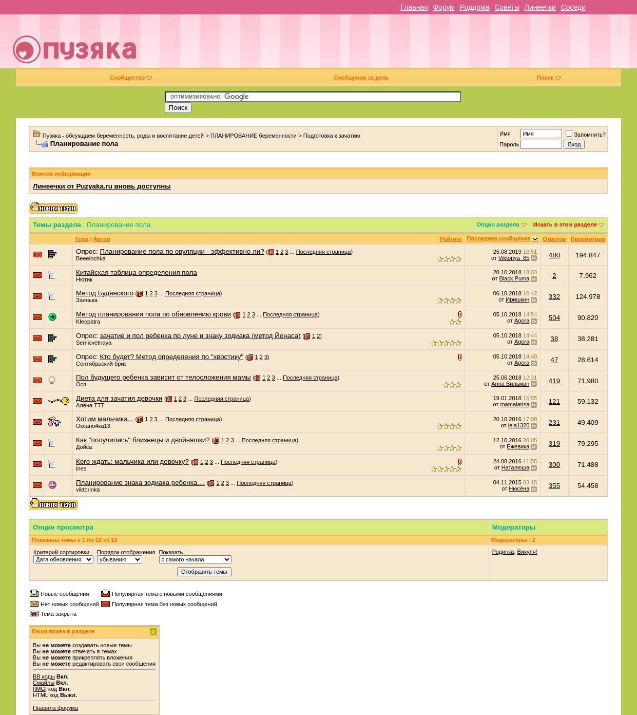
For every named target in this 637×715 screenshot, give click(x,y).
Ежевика (518, 446)
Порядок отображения (126, 552)
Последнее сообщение (499, 238)
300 (554, 464)
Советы (506, 7)
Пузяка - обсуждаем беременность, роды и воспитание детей (123, 136)
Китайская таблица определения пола (136, 272)
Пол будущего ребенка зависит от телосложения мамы (163, 377)
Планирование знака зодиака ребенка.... (140, 482)
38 (554, 339)
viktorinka (88, 489)
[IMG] (40, 689)
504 (554, 318)
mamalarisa (514, 404)
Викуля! (527, 552)
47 (554, 360)
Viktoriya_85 (513, 258)
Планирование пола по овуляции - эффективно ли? (182, 251)
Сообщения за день (361, 77)
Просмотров (588, 239)
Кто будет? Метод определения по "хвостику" (172, 357)
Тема (81, 239)
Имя (504, 133)
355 (554, 486)
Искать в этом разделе (565, 224)
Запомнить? (586, 134)
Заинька (87, 300)
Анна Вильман (510, 384)
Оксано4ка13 (93, 426)
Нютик (84, 279)
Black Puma (514, 278)
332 (554, 296)
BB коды (44, 676)
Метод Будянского (104, 293)
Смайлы (43, 683)
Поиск (549, 77)
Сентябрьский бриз (101, 364)
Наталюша (515, 467)
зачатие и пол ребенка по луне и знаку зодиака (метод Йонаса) (200, 336)
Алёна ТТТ (90, 405)
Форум (444, 7)
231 (554, 422)
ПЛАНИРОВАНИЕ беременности (253, 136)
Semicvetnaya (93, 343)
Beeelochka (91, 258)
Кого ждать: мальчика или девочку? (132, 461)
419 (554, 381)
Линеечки (540, 7)
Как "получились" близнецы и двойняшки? (143, 440)
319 (554, 443)
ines (81, 468)
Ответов (554, 239)
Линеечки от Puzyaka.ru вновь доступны (102, 186)
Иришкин (517, 299)
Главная (414, 7)
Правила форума (55, 708)
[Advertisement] (391, 45)
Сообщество (131, 77)
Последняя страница (323, 252)
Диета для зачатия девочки (119, 398)
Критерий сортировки (61, 552)
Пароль (509, 144)
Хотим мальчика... (104, 419)
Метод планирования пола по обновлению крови (153, 314)
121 (554, 401)
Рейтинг (451, 239)
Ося (81, 384)
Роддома (475, 7)
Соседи (573, 7)
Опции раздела (498, 224)
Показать (171, 552)
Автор (101, 239)
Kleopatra (88, 321)
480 (554, 255)
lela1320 (519, 425)
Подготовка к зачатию (331, 136)
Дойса (84, 447)
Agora (521, 320)
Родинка (503, 552)
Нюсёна (519, 488)
